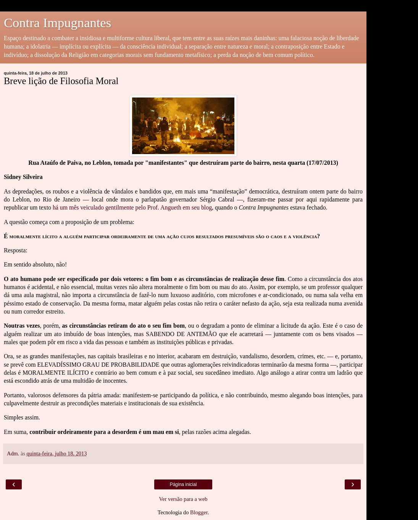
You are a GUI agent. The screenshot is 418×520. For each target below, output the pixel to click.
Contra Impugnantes (57, 22)
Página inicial (183, 484)
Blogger (199, 512)
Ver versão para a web (183, 499)
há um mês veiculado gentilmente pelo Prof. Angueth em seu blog (132, 207)
